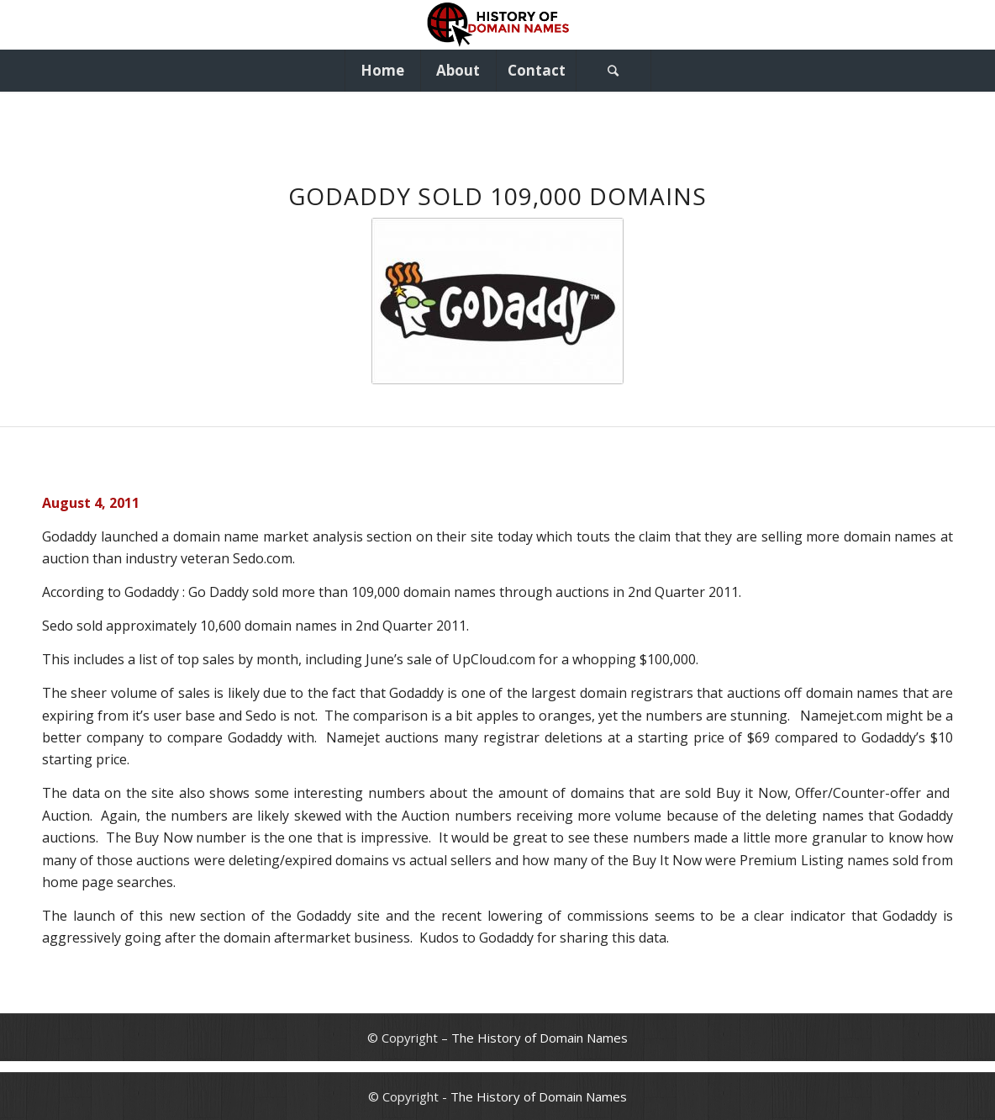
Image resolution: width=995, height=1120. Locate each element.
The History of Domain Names (539, 1037)
